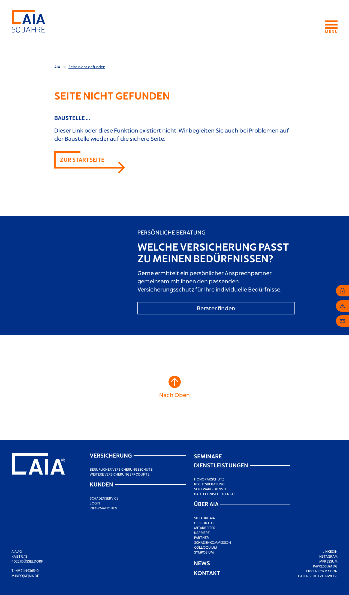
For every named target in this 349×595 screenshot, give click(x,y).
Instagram (328, 556)
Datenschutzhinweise (318, 575)
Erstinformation (322, 571)
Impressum (328, 561)
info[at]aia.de (27, 575)
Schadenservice (104, 498)
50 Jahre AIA (204, 517)
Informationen (103, 508)
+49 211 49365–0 (26, 570)
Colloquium (205, 547)
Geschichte (204, 522)
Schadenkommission (212, 542)
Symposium (204, 552)
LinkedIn (330, 551)
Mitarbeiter (204, 527)
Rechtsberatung (209, 484)
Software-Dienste (210, 488)
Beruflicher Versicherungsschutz (121, 469)
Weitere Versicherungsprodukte (119, 474)
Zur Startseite (82, 159)
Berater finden (216, 308)
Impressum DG (325, 566)
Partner (201, 537)
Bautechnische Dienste (215, 493)
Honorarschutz (209, 479)
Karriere (202, 532)
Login (95, 503)
